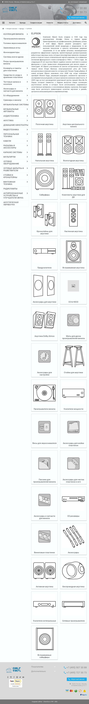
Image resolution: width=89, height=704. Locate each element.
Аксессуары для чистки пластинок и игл (73, 480)
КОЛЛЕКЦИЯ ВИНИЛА (13, 34)
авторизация (83, 2)
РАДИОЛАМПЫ (10, 189)
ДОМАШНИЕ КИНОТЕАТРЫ (15, 125)
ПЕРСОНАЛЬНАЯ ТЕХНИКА (11, 135)
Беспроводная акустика (73, 586)
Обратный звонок (76, 17)
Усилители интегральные (44, 621)
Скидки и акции (36, 23)
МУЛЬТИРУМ (9, 157)
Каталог (12, 23)
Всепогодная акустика (73, 160)
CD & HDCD (73, 302)
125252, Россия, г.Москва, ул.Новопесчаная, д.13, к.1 (18, 2)
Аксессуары (73, 552)
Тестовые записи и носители (12, 83)
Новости (49, 23)
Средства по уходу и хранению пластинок (13, 76)
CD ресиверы (73, 516)
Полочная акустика (44, 124)
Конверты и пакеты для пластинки (12, 69)
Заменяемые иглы (11, 48)
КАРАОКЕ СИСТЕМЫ (12, 152)
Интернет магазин (11, 28)
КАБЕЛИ (7, 141)
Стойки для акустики (73, 372)
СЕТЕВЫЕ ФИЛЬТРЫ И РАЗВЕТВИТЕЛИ (13, 169)
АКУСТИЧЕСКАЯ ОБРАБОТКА (10, 203)
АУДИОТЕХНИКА (11, 116)
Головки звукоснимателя (14, 43)
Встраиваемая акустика (73, 268)
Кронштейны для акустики (44, 232)
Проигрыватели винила (14, 39)
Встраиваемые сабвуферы (44, 656)
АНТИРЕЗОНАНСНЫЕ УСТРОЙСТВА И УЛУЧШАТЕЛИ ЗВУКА (13, 195)
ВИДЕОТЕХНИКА (11, 129)
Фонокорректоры (11, 52)
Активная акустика (44, 586)
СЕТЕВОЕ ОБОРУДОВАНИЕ (11, 162)
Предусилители (44, 268)
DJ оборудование (11, 95)
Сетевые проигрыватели (73, 621)
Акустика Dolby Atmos (44, 336)
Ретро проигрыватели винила (13, 62)
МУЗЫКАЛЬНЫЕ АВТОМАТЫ (11, 110)
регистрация (74, 2)
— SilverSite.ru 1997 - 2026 (44, 701)
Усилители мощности (73, 409)
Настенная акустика (73, 231)
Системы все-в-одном (13, 57)
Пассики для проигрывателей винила (44, 480)
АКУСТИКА (8, 120)
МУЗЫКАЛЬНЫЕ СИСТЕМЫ (16, 104)
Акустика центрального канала (73, 125)
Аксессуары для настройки (44, 373)
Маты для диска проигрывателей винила (73, 337)
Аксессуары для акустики (44, 302)
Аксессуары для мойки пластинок (73, 444)
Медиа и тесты (62, 23)
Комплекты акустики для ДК (73, 196)
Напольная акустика (44, 160)
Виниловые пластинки (44, 552)
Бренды (23, 23)
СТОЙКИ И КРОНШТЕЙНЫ (10, 176)
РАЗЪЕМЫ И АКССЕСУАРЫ (9, 146)
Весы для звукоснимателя (44, 443)
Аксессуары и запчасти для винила (13, 90)
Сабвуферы (44, 195)
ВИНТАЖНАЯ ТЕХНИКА (9, 183)
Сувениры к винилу (12, 100)
